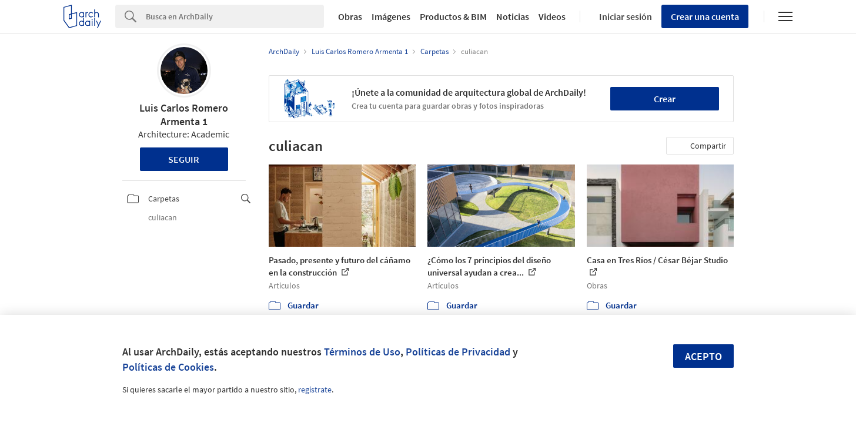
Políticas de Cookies (168, 367)
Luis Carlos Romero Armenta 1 (183, 114)
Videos (552, 16)
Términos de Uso (362, 351)
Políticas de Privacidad (458, 351)
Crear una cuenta (705, 16)
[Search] (235, 16)
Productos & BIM (453, 16)
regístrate (315, 389)
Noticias (512, 16)
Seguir (183, 159)
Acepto (703, 356)
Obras (350, 16)
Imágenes (391, 16)
